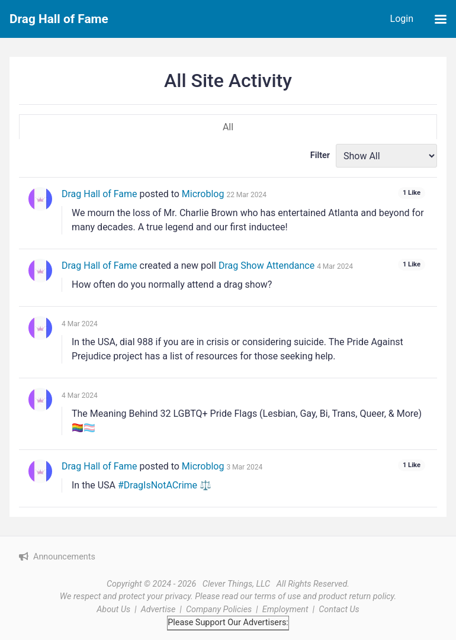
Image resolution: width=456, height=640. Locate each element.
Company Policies (219, 609)
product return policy (356, 596)
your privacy (169, 596)
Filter (320, 155)
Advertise (158, 609)
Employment (285, 609)
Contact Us (339, 609)
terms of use (278, 596)
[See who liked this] (411, 193)
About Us (113, 609)
